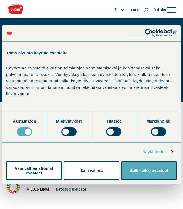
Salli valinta (91, 170)
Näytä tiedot (154, 151)
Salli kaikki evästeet (149, 170)
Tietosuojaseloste (70, 189)
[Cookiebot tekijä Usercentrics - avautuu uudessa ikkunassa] (153, 33)
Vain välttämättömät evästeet (34, 170)
